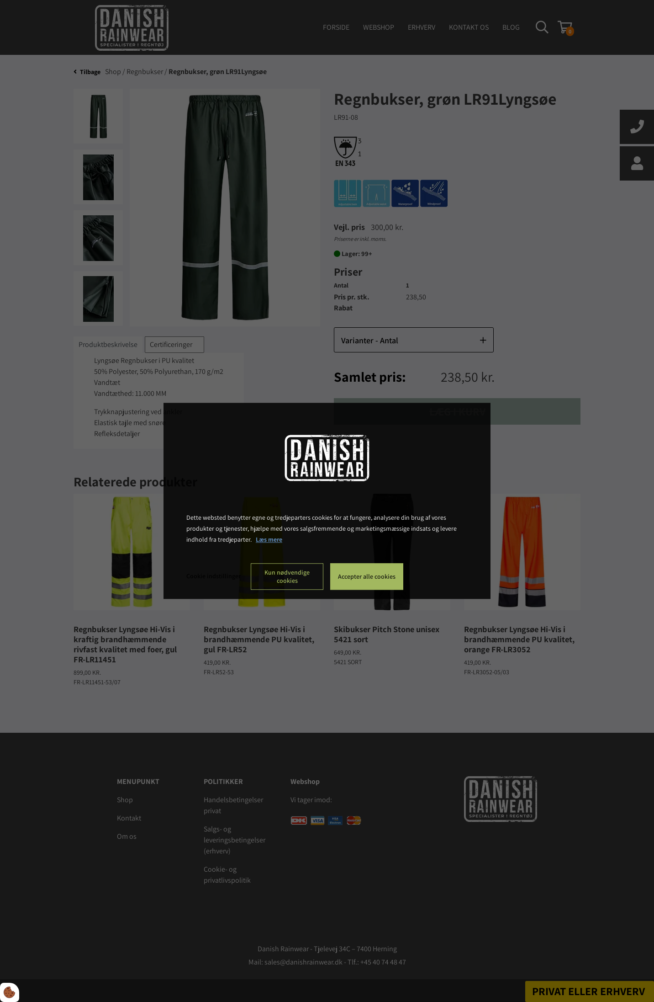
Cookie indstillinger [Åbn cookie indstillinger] (213, 576)
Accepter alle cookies (367, 577)
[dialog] (327, 501)
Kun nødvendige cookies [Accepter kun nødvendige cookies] (287, 577)
